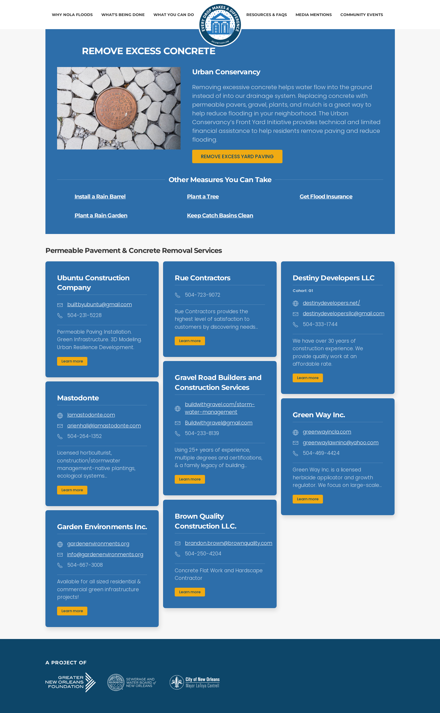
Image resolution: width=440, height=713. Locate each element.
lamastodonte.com (91, 414)
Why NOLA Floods (72, 14)
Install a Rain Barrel (100, 196)
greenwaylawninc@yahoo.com (341, 442)
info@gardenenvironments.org (105, 554)
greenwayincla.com (327, 431)
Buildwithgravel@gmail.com (218, 422)
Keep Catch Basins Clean (220, 215)
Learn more (72, 361)
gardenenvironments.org (98, 543)
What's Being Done (123, 14)
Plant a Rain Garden (101, 215)
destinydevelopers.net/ (331, 303)
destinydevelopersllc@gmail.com (343, 313)
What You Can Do (173, 14)
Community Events (361, 14)
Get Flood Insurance (326, 196)
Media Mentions (314, 14)
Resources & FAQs (266, 14)
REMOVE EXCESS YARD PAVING (237, 156)
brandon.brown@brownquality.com (228, 543)
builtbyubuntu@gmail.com (99, 304)
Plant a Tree (203, 196)
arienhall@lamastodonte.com (104, 425)
